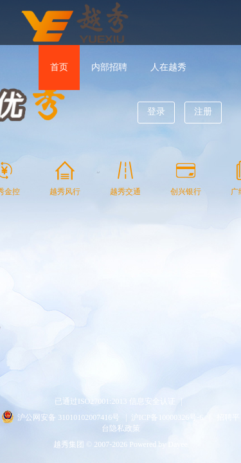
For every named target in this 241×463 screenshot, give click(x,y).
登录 (156, 111)
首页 (59, 67)
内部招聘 (109, 67)
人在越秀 (168, 67)
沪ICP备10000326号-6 (167, 417)
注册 (203, 111)
